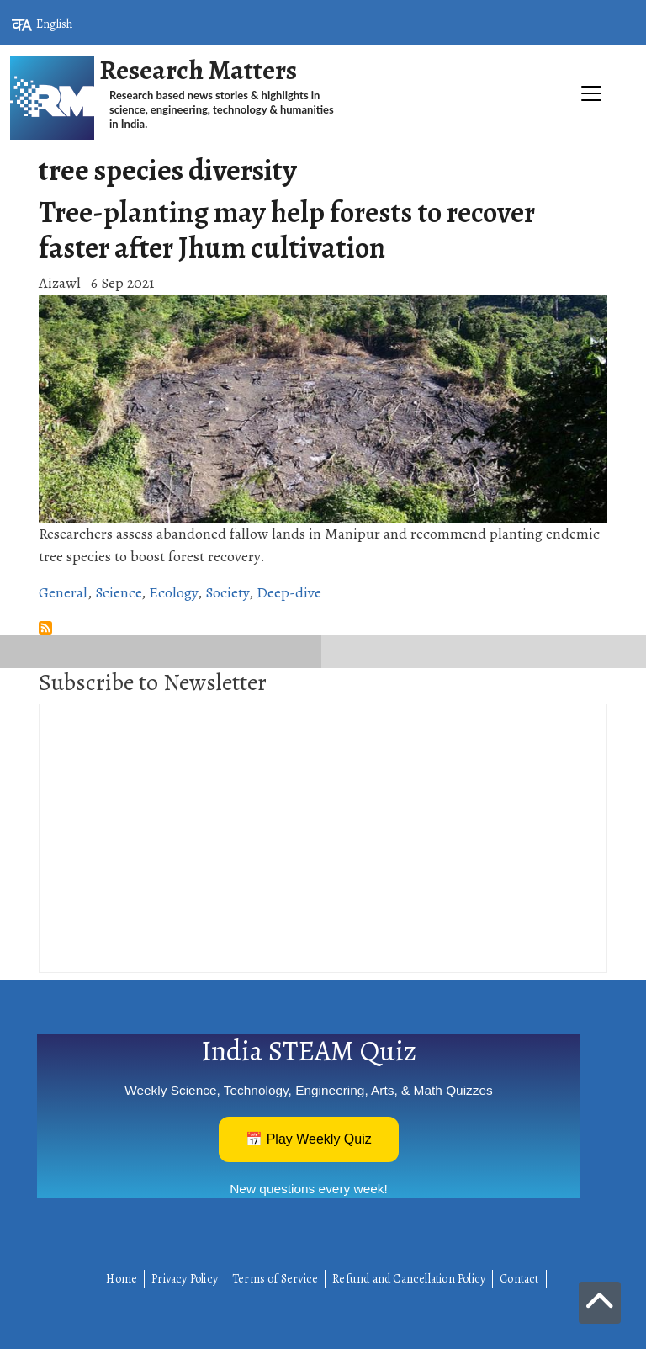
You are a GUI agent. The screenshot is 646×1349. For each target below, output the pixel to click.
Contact (519, 1279)
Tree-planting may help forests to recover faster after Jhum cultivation (287, 230)
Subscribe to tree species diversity (45, 628)
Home (121, 1279)
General (63, 592)
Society (227, 592)
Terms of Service (275, 1279)
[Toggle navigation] (323, 148)
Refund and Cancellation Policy (408, 1279)
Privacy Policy (184, 1279)
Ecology (173, 592)
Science (118, 592)
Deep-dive (289, 592)
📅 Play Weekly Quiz (309, 1139)
